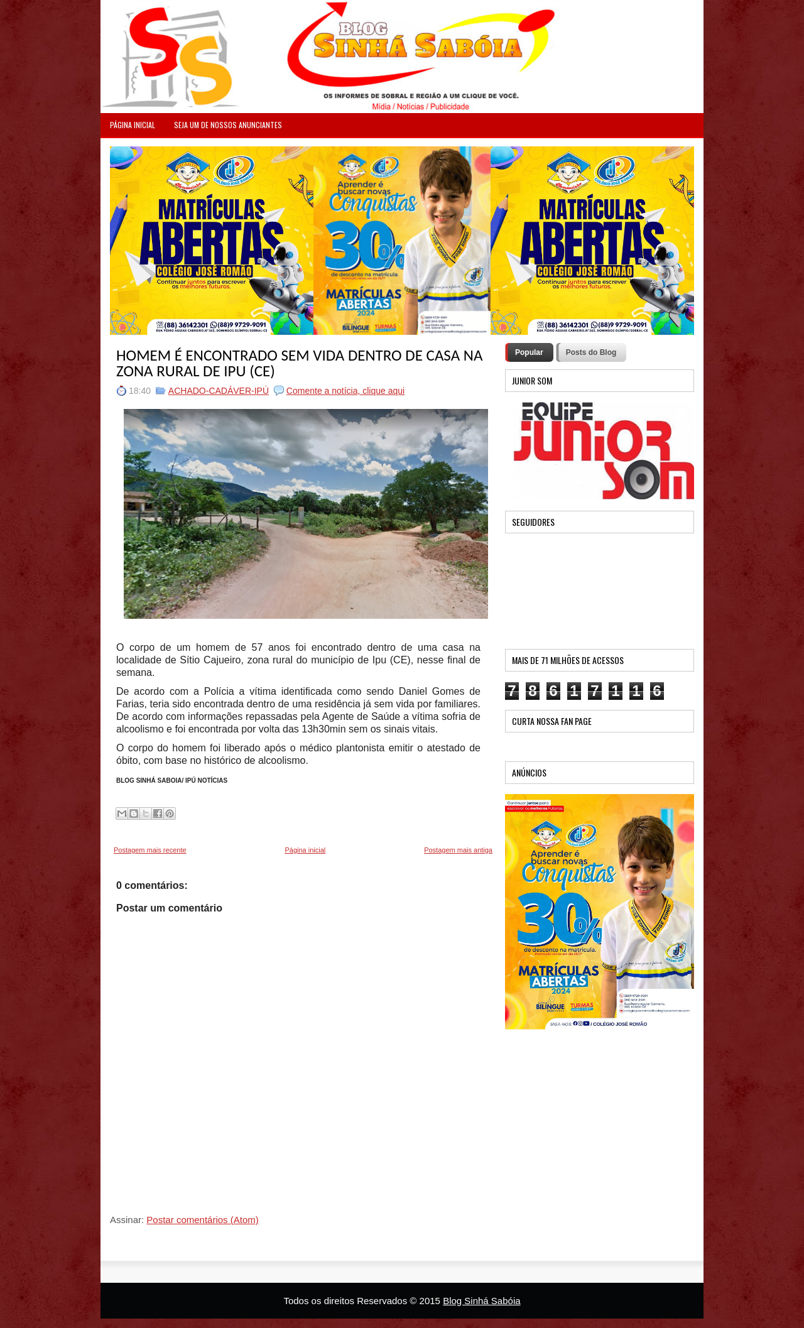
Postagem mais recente (150, 850)
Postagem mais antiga (458, 850)
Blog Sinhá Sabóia (481, 1300)
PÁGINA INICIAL (132, 124)
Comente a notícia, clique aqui (345, 391)
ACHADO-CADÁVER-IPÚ (218, 391)
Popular (529, 352)
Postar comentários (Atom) (202, 1219)
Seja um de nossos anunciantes (228, 124)
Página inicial (305, 850)
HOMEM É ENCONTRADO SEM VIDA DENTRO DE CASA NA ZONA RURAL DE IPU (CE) (299, 363)
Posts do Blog (591, 352)
